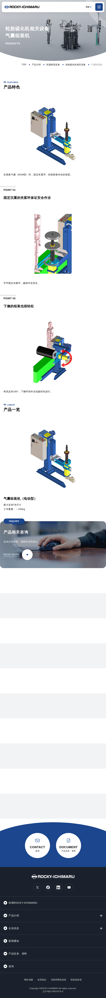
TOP (24, 64)
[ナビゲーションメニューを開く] (99, 7)
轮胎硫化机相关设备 (75, 64)
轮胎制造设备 (53, 64)
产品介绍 (36, 64)
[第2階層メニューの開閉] (101, 915)
